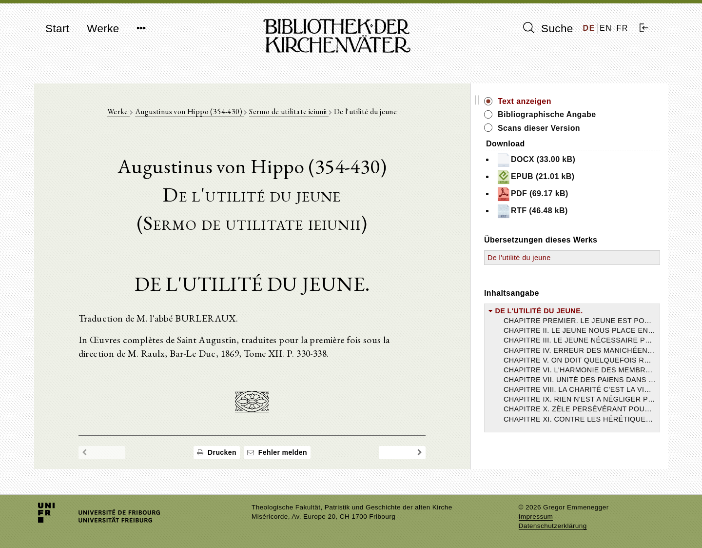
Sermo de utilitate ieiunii (309, 113)
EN (606, 28)
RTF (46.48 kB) (571, 211)
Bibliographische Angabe (586, 114)
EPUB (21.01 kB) (575, 177)
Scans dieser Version (578, 128)
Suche (548, 28)
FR (622, 28)
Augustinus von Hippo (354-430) (209, 113)
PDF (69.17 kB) (572, 194)
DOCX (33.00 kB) (575, 160)
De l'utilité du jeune (558, 258)
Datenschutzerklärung (553, 525)
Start (57, 28)
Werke (103, 28)
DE (589, 28)
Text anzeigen (564, 101)
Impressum (536, 516)
